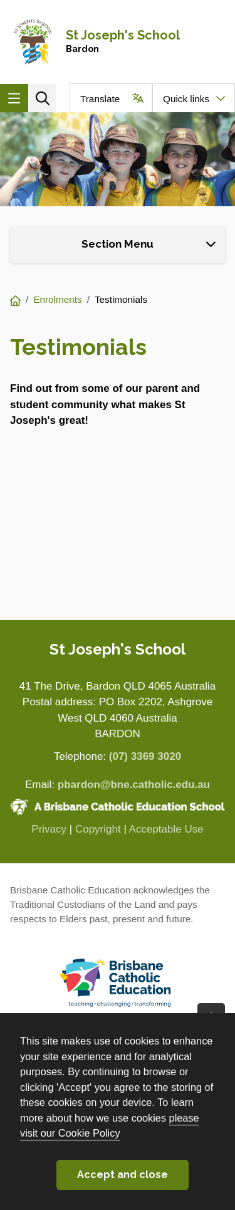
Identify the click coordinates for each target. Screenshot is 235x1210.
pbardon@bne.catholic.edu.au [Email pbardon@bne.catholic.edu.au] (134, 785)
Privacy (48, 829)
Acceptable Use (166, 829)
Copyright (98, 829)
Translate (100, 98)
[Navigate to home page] (117, 41)
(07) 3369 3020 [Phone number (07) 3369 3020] (145, 756)
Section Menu (117, 244)
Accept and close (122, 1175)
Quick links (186, 98)
